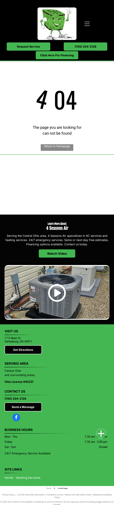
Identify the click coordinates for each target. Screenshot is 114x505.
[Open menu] (87, 23)
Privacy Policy (8, 494)
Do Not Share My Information (31, 494)
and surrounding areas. (20, 375)
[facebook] (16, 418)
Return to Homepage (57, 146)
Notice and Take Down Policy (78, 494)
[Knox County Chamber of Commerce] (83, 199)
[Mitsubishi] (31, 170)
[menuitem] (10, 478)
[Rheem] (31, 199)
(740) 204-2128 (15, 398)
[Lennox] (83, 170)
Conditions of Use (55, 494)
